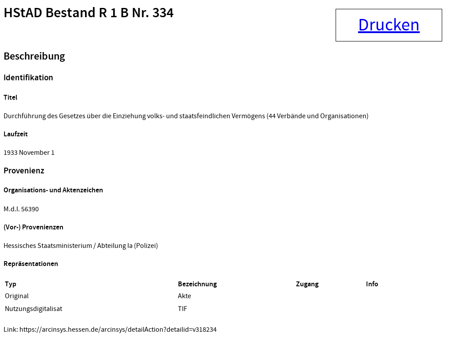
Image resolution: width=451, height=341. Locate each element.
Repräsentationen (31, 264)
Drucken (389, 25)
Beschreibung (34, 56)
